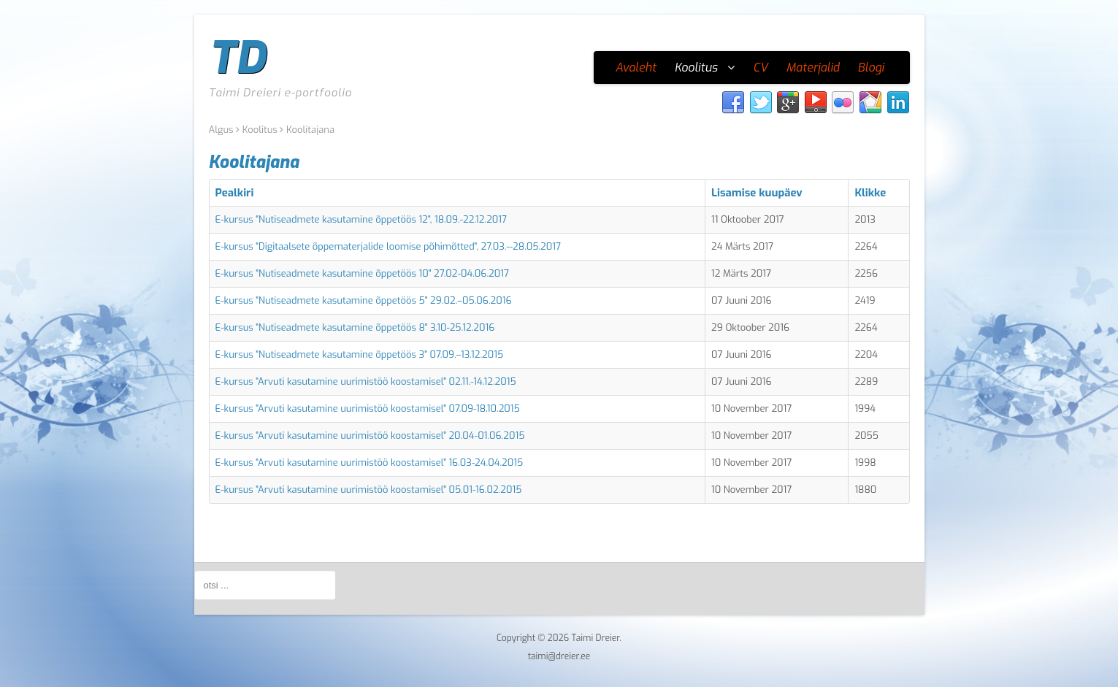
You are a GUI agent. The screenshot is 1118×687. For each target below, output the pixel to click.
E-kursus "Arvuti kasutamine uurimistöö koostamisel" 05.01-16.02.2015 (368, 489)
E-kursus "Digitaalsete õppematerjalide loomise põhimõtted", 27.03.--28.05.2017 (388, 246)
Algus (221, 129)
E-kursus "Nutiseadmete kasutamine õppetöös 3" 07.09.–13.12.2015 (359, 354)
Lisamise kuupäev (757, 192)
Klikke (870, 192)
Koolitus (259, 129)
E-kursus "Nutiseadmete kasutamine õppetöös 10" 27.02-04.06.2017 (362, 273)
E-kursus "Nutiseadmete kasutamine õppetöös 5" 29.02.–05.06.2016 (363, 300)
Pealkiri (234, 192)
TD (237, 58)
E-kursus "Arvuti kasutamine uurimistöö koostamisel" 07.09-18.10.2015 (367, 408)
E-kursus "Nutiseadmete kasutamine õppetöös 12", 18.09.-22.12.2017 (361, 219)
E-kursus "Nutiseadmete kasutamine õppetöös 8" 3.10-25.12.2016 (355, 327)
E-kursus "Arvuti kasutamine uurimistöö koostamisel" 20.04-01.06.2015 (370, 435)
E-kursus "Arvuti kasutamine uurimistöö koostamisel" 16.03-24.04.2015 (369, 462)
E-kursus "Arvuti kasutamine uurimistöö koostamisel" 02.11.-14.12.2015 (365, 381)
